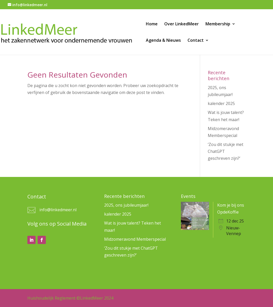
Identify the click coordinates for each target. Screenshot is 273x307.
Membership (217, 24)
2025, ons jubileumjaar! (126, 205)
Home (152, 24)
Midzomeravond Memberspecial (135, 239)
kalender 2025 (221, 103)
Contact (196, 40)
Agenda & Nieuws (163, 40)
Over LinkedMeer (181, 24)
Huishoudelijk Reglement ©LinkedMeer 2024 (70, 298)
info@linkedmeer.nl (58, 210)
